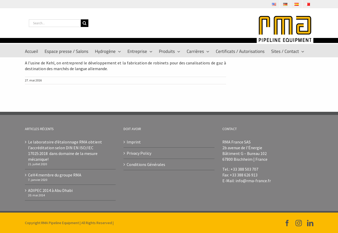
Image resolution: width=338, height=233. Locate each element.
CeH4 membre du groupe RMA (54, 174)
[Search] (84, 23)
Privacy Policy (139, 153)
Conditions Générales (146, 164)
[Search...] (55, 23)
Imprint (134, 142)
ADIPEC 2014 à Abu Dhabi (50, 190)
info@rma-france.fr (253, 180)
